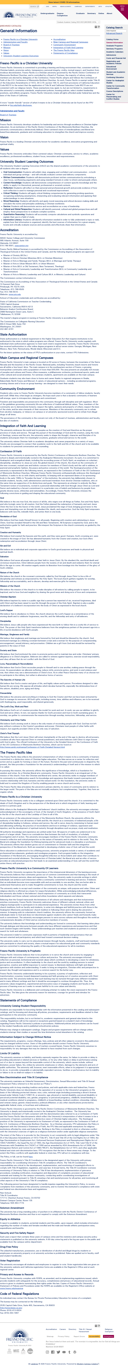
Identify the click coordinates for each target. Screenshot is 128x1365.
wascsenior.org (21, 245)
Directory (72, 1329)
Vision (6, 50)
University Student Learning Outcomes (21, 56)
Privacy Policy (63, 1336)
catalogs (34, 1364)
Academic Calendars (114, 52)
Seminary (91, 13)
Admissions (111, 55)
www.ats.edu (15, 294)
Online (101, 13)
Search (33, 6)
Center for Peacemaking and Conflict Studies (113, 96)
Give (47, 6)
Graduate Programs (114, 46)
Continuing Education (115, 77)
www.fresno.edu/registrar (11, 1288)
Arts (100, 6)
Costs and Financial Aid (116, 58)
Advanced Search (114, 33)
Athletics (108, 6)
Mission (6, 47)
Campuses (78, 6)
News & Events (65, 6)
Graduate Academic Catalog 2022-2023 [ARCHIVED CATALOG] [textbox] (78, 22)
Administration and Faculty (15, 42)
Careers (63, 1329)
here (31, 1156)
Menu (122, 6)
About (109, 13)
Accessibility (94, 1336)
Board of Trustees (11, 45)
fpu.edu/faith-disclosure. (21, 105)
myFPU (54, 6)
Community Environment (64, 45)
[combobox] (78, 22)
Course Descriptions (114, 91)
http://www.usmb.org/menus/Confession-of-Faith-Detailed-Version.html (32, 747)
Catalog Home (112, 39)
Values (6, 53)
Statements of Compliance (65, 53)
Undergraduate (47, 13)
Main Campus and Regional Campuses (70, 42)
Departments (90, 6)
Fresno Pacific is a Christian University (20, 39)
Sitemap (50, 1336)
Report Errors (79, 1336)
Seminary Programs (114, 49)
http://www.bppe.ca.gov (11, 1308)
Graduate (80, 13)
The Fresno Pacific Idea (63, 50)
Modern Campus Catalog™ (88, 1364)
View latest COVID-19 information (64, 2)
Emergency (108, 1336)
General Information (114, 42)
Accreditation (59, 39)
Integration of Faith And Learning (68, 47)
